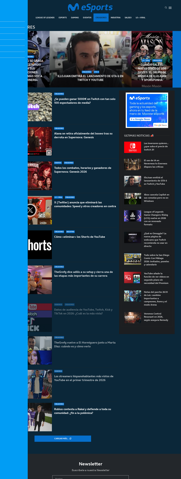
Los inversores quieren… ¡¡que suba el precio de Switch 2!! (156, 146)
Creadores (101, 17)
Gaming (75, 17)
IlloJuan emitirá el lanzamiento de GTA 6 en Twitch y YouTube (90, 78)
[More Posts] (63, 439)
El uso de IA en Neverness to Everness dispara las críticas (155, 163)
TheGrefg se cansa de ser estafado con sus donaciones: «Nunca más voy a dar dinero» (29, 70)
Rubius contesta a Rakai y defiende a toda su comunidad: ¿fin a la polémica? (82, 411)
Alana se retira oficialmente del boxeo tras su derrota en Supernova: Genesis (83, 135)
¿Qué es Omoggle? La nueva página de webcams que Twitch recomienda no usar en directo (155, 240)
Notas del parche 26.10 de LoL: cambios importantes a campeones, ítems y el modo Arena (156, 298)
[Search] (165, 8)
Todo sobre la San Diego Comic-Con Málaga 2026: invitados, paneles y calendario (156, 259)
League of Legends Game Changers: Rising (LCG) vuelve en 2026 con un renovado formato (156, 218)
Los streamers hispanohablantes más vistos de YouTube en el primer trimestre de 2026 (83, 378)
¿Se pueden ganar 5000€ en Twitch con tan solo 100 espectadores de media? (84, 101)
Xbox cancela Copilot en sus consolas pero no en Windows (156, 197)
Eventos (87, 17)
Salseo (128, 17)
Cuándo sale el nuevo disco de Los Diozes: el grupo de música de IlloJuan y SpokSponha (152, 72)
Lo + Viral (140, 17)
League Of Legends (45, 17)
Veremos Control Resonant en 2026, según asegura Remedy (156, 317)
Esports (63, 17)
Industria (115, 17)
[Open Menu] (170, 7)
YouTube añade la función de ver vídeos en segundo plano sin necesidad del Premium (156, 278)
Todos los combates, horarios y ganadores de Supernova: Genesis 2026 (82, 172)
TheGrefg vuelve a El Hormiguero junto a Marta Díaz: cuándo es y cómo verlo (85, 347)
